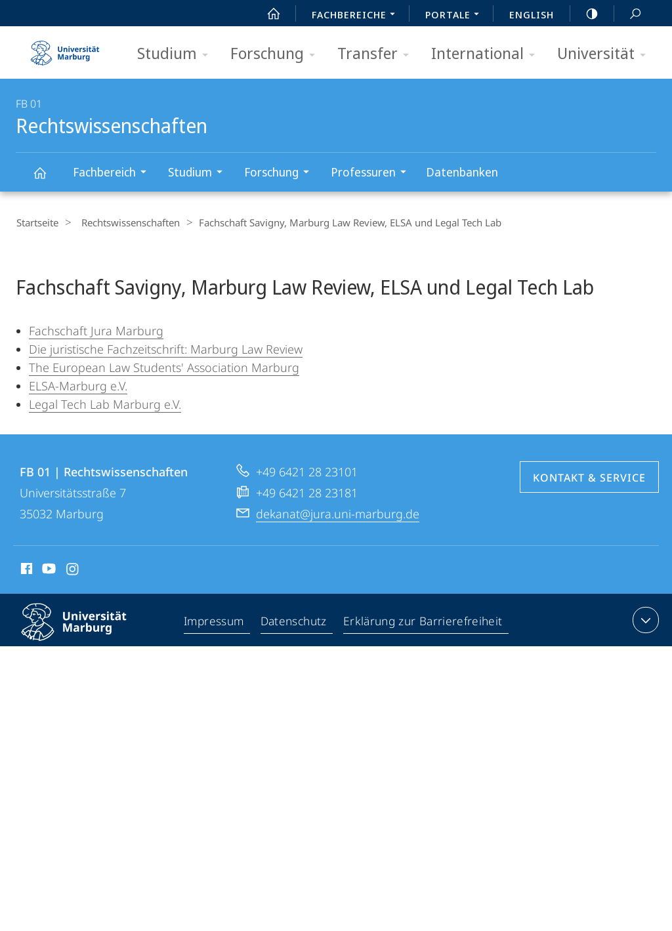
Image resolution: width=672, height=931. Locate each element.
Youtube (47, 585)
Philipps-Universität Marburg (85, 647)
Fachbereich (114, 173)
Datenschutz (295, 638)
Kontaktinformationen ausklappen (644, 635)
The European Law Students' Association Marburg (164, 367)
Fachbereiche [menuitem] (357, 16)
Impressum (215, 638)
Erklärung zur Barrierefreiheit (424, 638)
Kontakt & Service (589, 493)
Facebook (25, 585)
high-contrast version (584, 14)
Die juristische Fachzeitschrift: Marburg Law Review (166, 348)
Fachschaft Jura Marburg (96, 330)
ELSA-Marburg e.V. (78, 385)
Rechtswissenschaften (47, 179)
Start (266, 14)
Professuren (373, 173)
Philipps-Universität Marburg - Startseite (65, 48)
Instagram (73, 585)
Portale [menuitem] (455, 16)
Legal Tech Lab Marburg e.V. (105, 403)
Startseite (37, 222)
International (487, 54)
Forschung (277, 54)
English (531, 14)
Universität (605, 54)
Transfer (377, 54)
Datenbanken (462, 172)
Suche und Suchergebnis (628, 14)
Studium (177, 54)
